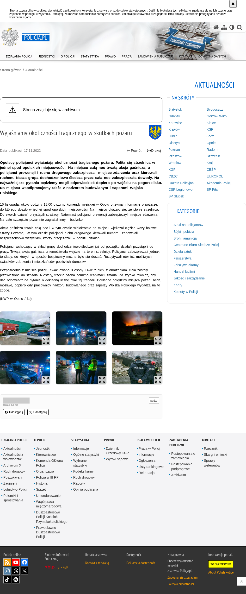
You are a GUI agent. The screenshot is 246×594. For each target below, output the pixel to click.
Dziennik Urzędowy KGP (117, 451)
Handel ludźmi (184, 271)
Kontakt (208, 439)
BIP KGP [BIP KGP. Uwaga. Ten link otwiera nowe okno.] (63, 567)
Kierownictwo (46, 454)
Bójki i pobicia (183, 232)
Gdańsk (174, 116)
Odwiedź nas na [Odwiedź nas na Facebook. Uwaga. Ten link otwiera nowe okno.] (24, 562)
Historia (41, 483)
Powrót (134, 151)
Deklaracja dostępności (141, 562)
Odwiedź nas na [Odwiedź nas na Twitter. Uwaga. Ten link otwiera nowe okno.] (24, 571)
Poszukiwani (12, 477)
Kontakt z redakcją (97, 562)
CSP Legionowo (180, 189)
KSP (210, 129)
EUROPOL (215, 176)
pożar (154, 400)
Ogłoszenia (147, 460)
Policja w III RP (47, 477)
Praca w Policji (148, 439)
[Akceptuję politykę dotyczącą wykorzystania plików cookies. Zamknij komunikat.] (233, 4)
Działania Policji (14, 439)
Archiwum (178, 475)
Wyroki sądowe (117, 459)
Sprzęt (41, 489)
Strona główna (11, 70)
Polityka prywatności (180, 583)
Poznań (174, 150)
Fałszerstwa (182, 258)
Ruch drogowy (14, 471)
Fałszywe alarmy (185, 265)
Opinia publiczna (85, 489)
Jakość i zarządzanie (189, 278)
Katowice (175, 123)
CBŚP (211, 169)
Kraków (174, 129)
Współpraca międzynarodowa (49, 504)
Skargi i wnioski (215, 454)
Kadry (177, 285)
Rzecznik (211, 448)
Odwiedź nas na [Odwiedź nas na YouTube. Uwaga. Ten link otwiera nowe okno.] (16, 562)
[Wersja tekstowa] (231, 27)
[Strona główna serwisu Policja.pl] (216, 27)
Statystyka (80, 439)
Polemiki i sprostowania (13, 498)
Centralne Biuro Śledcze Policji (196, 245)
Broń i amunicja (185, 238)
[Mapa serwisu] (224, 27)
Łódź (210, 136)
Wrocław (174, 163)
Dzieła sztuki (182, 251)
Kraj (210, 163)
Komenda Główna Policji (49, 463)
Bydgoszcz (215, 109)
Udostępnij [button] (14, 412)
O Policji (41, 439)
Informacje (81, 448)
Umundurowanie (48, 496)
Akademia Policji (219, 183)
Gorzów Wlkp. (217, 116)
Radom (212, 150)
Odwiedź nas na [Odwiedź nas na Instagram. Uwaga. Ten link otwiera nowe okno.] (7, 571)
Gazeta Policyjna (181, 183)
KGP (172, 169)
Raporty (79, 483)
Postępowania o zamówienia (183, 456)
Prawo (109, 439)
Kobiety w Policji (185, 292)
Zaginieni (10, 483)
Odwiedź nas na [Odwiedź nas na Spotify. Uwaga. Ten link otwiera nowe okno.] (16, 579)
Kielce (211, 123)
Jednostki (43, 448)
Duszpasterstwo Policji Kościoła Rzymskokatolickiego (52, 516)
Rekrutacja (147, 473)
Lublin (172, 136)
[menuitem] (19, 55)
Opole (211, 143)
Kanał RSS (7, 562)
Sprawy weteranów (212, 463)
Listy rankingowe (151, 467)
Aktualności (34, 70)
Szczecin (213, 156)
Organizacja (45, 471)
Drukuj (154, 151)
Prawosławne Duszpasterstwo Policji (48, 532)
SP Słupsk (176, 196)
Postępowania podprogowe (181, 466)
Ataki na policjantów (188, 225)
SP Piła (212, 189)
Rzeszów (175, 156)
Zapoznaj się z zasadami (182, 577)
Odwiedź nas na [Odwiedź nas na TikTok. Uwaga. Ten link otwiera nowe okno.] (7, 579)
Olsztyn (174, 143)
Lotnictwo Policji (15, 489)
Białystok (175, 109)
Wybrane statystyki (80, 463)
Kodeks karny (83, 471)
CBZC (173, 176)
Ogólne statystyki (86, 454)
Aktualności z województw (13, 457)
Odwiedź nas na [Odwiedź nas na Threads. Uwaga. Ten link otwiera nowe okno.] (16, 571)
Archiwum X (12, 465)
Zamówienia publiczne (178, 442)
